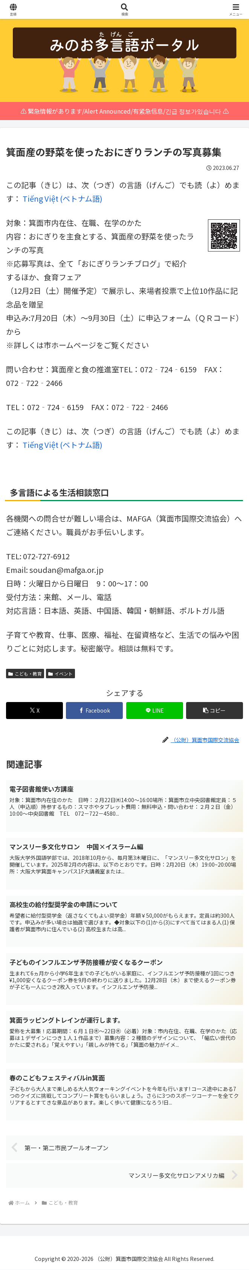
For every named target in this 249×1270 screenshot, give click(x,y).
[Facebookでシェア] (94, 710)
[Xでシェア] (34, 710)
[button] (214, 710)
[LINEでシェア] (154, 710)
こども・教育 (25, 673)
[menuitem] (62, 198)
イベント (60, 673)
